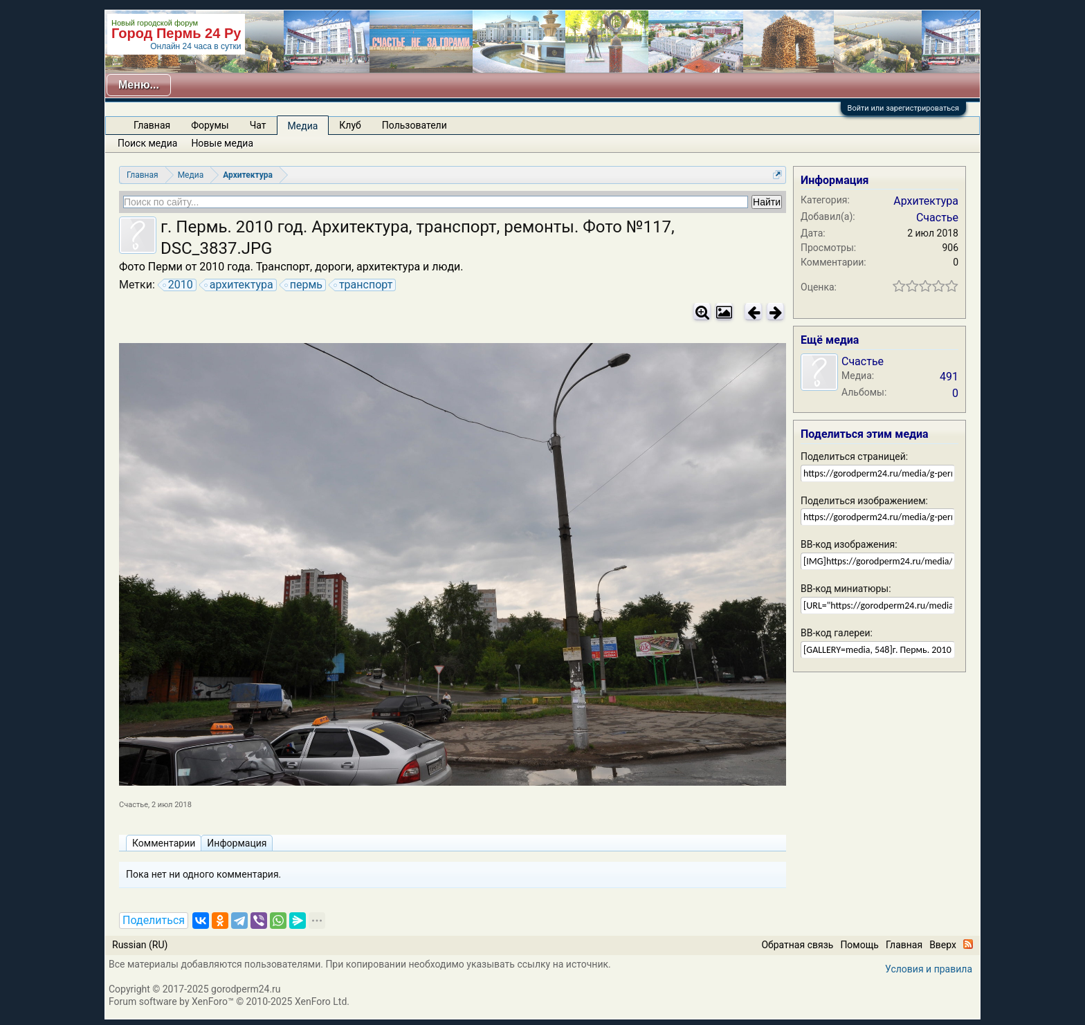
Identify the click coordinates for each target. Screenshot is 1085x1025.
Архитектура (925, 200)
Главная (152, 125)
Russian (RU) (139, 944)
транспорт (363, 285)
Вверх (942, 944)
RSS (968, 944)
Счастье (133, 804)
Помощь (859, 944)
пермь (304, 285)
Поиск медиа (147, 143)
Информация (236, 843)
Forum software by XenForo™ (229, 1001)
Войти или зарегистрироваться (903, 108)
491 (949, 376)
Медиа (303, 125)
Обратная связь (797, 944)
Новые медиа (222, 143)
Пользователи (414, 125)
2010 (178, 285)
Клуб (350, 125)
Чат (258, 125)
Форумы (209, 125)
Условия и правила (928, 969)
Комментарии (163, 843)
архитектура (239, 285)
